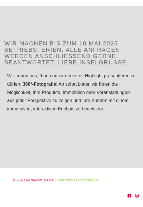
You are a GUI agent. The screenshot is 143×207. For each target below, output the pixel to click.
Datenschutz (71, 180)
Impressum (93, 180)
